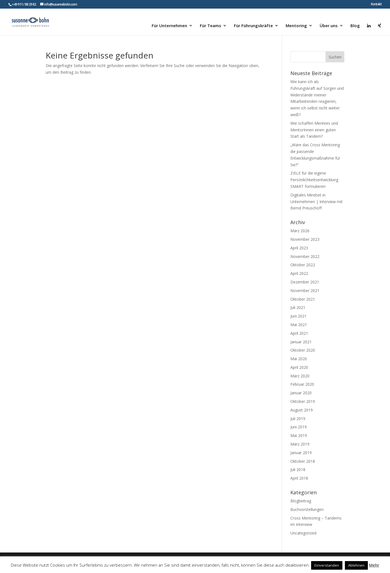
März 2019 (299, 444)
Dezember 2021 (304, 282)
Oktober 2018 (302, 461)
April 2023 (299, 247)
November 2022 (304, 256)
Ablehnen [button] (356, 565)
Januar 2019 (301, 452)
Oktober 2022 (302, 264)
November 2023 (304, 239)
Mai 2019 (298, 435)
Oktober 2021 (302, 299)
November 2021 (304, 290)
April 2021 (299, 333)
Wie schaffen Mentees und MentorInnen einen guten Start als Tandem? (314, 130)
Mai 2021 (298, 324)
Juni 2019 (298, 426)
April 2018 (299, 478)
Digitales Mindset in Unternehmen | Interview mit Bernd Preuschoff (316, 201)
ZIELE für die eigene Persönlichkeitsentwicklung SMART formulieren (314, 179)
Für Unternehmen (169, 26)
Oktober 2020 (302, 350)
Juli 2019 (297, 418)
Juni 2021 (298, 316)
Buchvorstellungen (307, 509)
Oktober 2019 (302, 401)
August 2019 (301, 410)
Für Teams (210, 26)
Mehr (374, 565)
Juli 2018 (297, 469)
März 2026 (299, 230)
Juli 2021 (297, 307)
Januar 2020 (301, 392)
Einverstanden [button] (326, 565)
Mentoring (296, 26)
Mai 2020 (298, 358)
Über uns (329, 26)
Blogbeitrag (300, 500)
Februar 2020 (302, 384)
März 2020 (299, 375)
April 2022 (299, 273)
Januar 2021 (301, 341)
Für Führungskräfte (253, 26)
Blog (355, 26)
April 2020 (299, 367)
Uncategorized (303, 533)
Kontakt (376, 4)
